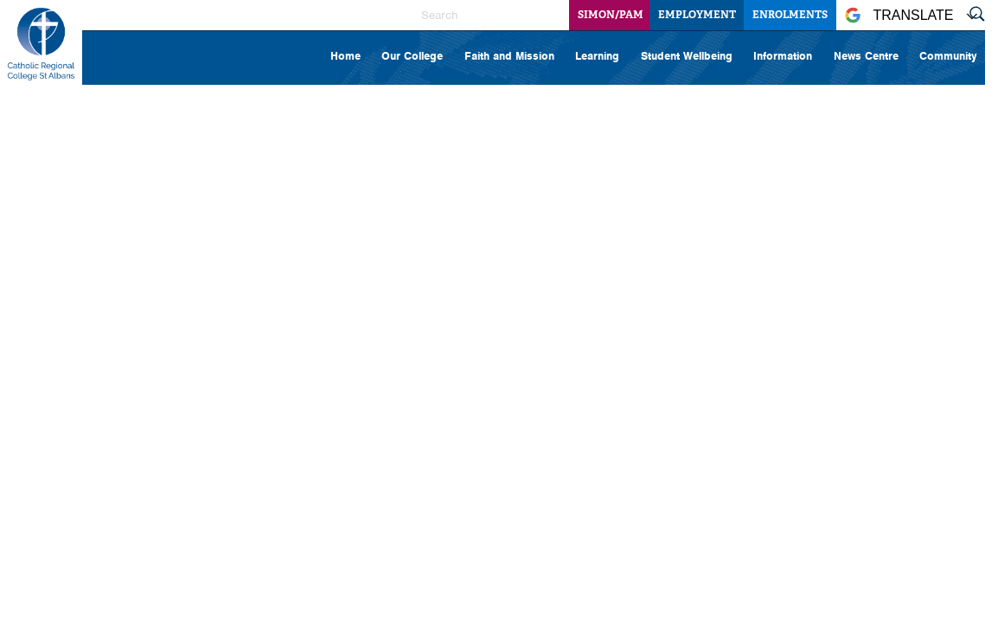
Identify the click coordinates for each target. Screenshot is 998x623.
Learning (597, 55)
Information (782, 55)
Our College (412, 55)
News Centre (866, 55)
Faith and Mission (509, 55)
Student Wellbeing (687, 55)
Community (947, 55)
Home (345, 55)
